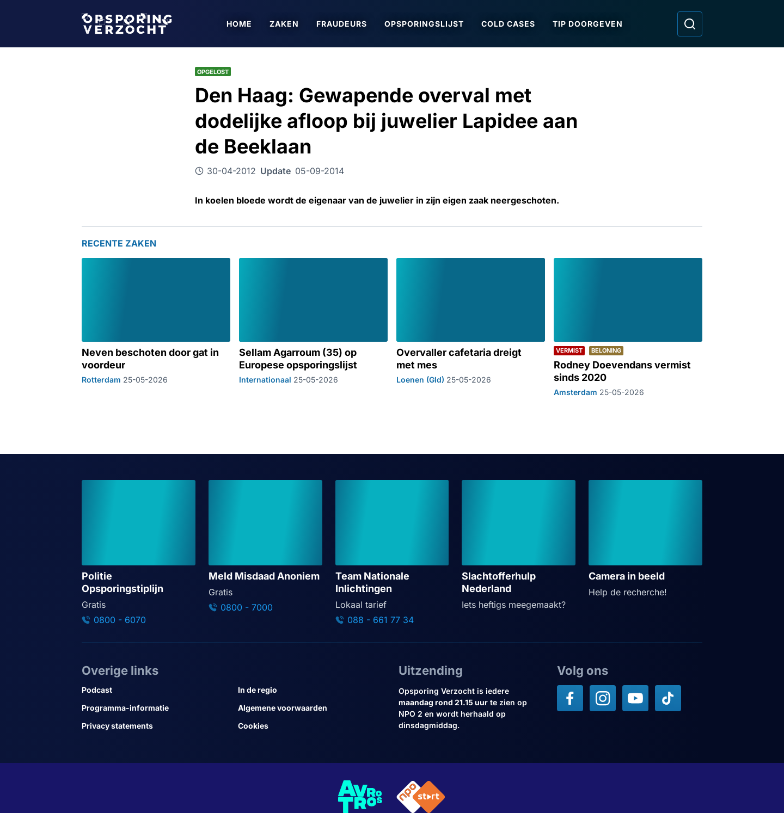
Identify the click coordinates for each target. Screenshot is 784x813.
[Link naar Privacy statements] (155, 725)
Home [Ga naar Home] (240, 23)
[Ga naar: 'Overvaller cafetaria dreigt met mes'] (470, 327)
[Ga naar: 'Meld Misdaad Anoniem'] (265, 546)
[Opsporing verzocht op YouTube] (635, 698)
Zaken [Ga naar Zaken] (284, 23)
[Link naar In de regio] (311, 689)
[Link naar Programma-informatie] (155, 707)
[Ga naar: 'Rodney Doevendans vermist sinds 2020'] (628, 327)
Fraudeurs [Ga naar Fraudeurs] (342, 23)
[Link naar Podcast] (155, 689)
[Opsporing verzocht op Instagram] (603, 698)
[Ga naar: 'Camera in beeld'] (645, 539)
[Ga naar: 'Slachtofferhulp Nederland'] (518, 545)
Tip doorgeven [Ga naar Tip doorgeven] (588, 23)
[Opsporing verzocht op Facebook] (570, 698)
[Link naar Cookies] (311, 725)
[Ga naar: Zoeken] (689, 23)
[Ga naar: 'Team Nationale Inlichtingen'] (392, 552)
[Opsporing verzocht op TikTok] (668, 698)
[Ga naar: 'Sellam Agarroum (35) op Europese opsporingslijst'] (313, 327)
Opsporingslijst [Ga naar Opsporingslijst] (424, 23)
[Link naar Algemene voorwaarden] (311, 707)
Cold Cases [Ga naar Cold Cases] (509, 23)
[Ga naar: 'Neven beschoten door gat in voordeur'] (156, 327)
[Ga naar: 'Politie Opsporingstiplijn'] (138, 552)
